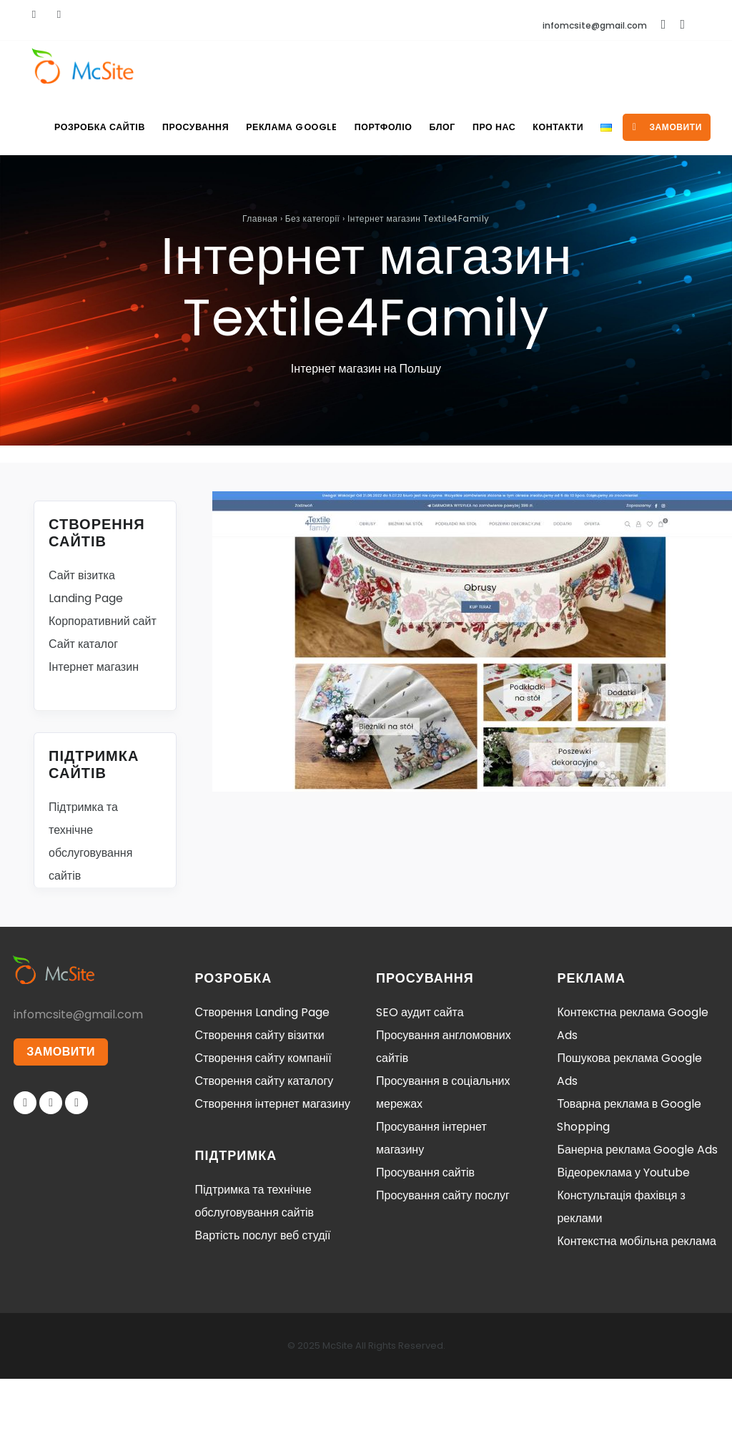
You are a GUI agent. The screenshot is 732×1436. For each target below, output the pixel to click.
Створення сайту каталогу (264, 1138)
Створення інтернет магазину (272, 1161)
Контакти (553, 127)
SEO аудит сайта (420, 1069)
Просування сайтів (425, 1229)
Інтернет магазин (94, 724)
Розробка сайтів (78, 127)
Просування (176, 127)
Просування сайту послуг (443, 1252)
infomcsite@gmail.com (595, 25)
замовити (70, 184)
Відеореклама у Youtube (623, 1229)
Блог (431, 127)
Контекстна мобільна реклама (636, 1298)
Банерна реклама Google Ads (637, 1207)
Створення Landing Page (262, 1069)
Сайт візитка (82, 632)
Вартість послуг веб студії (263, 1292)
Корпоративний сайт (103, 678)
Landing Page (86, 655)
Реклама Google (275, 127)
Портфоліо (369, 127)
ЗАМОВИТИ (61, 1109)
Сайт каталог (83, 701)
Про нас (486, 127)
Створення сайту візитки (260, 1092)
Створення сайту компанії (263, 1115)
